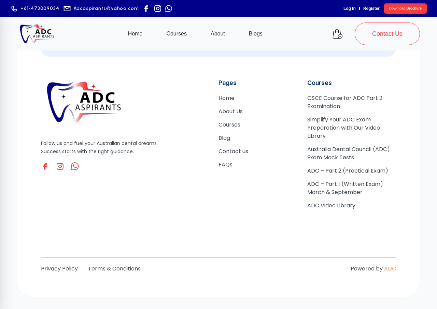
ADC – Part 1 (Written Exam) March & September (345, 188)
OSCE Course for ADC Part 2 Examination (344, 102)
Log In (349, 8)
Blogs (256, 33)
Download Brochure (405, 8)
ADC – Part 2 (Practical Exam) (347, 171)
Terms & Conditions (114, 269)
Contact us (233, 151)
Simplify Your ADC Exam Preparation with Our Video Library (343, 128)
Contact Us (387, 33)
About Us (230, 111)
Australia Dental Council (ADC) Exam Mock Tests (348, 153)
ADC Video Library (331, 205)
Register (371, 8)
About (218, 33)
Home (135, 33)
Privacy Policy (59, 269)
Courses (176, 33)
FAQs (225, 164)
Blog (224, 138)
